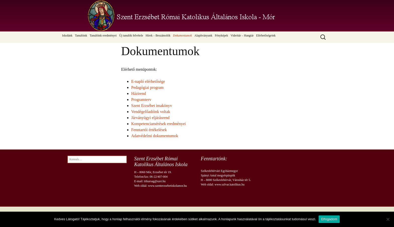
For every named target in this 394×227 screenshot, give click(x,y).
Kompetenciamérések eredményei (158, 124)
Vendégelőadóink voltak (150, 111)
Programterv (141, 99)
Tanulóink (81, 35)
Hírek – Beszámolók (158, 35)
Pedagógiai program (147, 87)
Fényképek (221, 35)
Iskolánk (67, 35)
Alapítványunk (203, 35)
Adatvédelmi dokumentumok (154, 136)
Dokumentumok (182, 35)
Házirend (138, 93)
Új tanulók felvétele (131, 35)
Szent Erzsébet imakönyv (151, 105)
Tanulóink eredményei (103, 35)
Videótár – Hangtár (242, 35)
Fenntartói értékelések (149, 130)
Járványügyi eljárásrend (150, 118)
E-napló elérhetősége (148, 81)
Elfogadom (329, 219)
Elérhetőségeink (265, 35)
